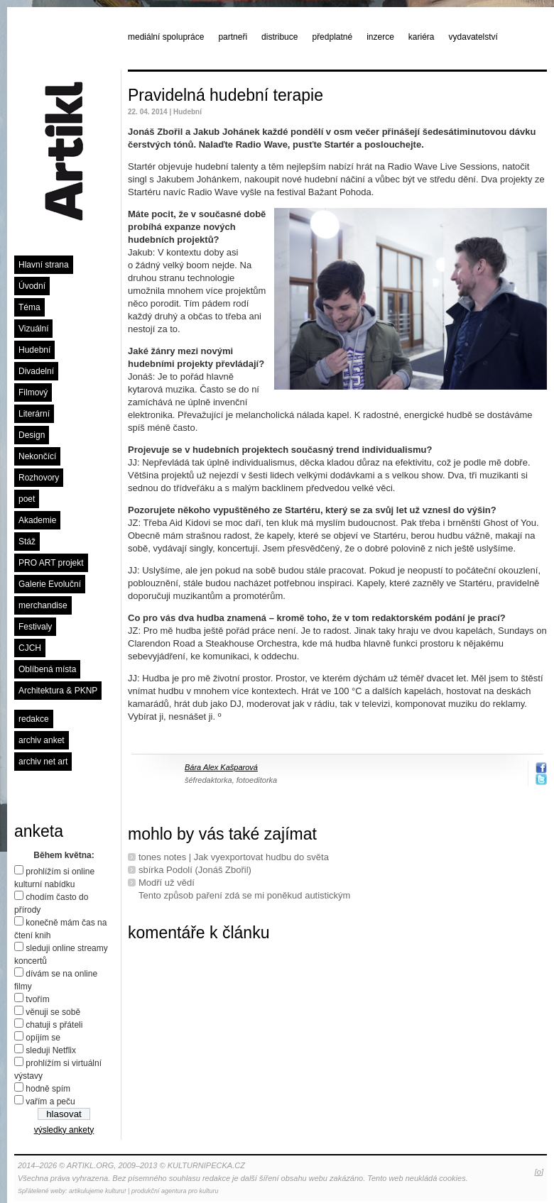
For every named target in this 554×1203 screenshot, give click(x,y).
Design (31, 435)
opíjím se (43, 1038)
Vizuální (33, 329)
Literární (34, 414)
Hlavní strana (43, 265)
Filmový (33, 392)
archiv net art (42, 762)
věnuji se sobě (53, 1012)
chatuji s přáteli (54, 1025)
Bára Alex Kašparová (221, 767)
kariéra (421, 37)
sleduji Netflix (51, 1050)
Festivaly (35, 627)
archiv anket (41, 740)
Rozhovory (38, 478)
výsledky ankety (64, 1130)
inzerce (380, 37)
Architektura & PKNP (57, 691)
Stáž (27, 541)
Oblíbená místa (47, 669)
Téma (29, 307)
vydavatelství (473, 37)
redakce (33, 719)
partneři (232, 37)
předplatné (332, 37)
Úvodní (31, 286)
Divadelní (36, 371)
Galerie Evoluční (49, 584)
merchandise (42, 605)
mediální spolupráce (166, 37)
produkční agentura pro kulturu (175, 1190)
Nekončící (37, 456)
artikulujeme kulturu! (97, 1190)
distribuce (279, 37)
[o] (539, 1172)
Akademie (37, 520)
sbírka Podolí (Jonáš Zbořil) (194, 869)
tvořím (37, 999)
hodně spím (48, 1089)
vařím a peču (50, 1101)
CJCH (29, 648)
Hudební (34, 350)
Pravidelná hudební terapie (225, 95)
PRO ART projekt (51, 563)
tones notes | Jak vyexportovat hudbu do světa (233, 857)
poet (26, 499)
